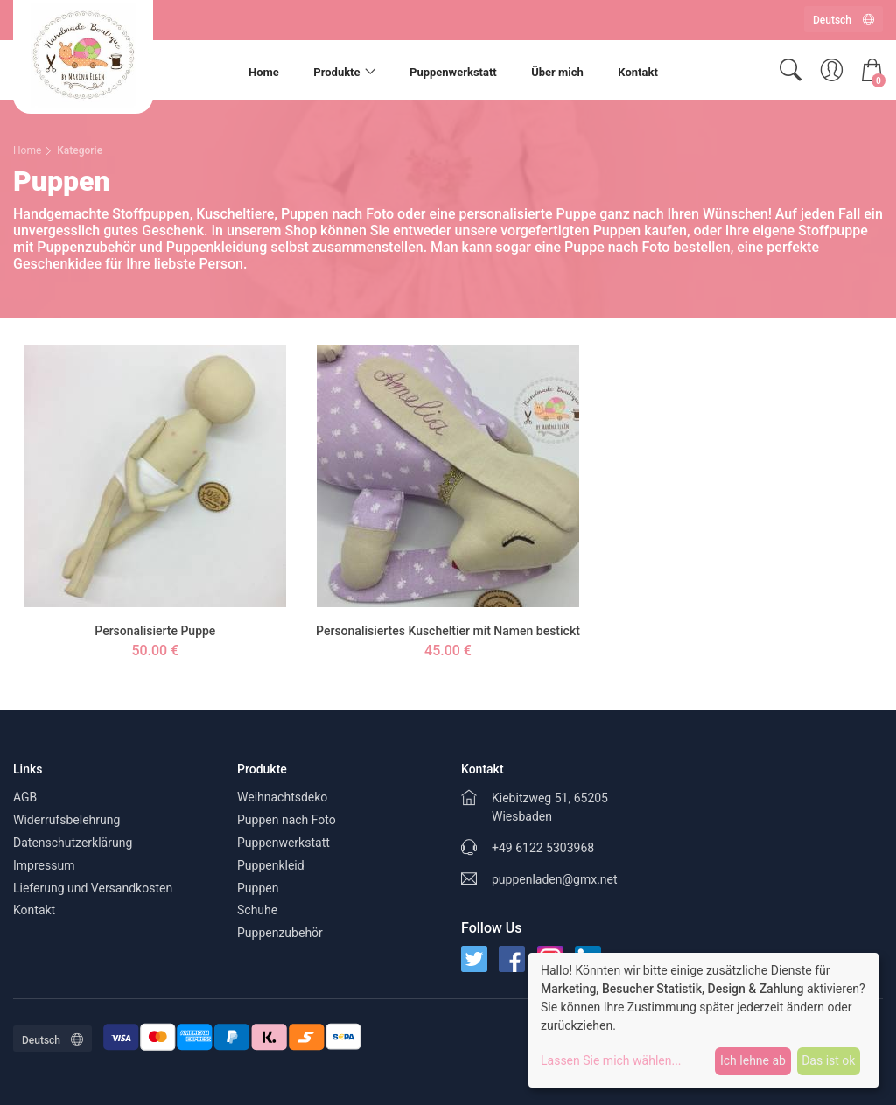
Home (263, 72)
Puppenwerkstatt (453, 72)
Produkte (336, 72)
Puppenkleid (270, 865)
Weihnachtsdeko (282, 797)
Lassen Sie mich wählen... (611, 1060)
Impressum (43, 865)
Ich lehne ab (753, 1060)
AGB (25, 797)
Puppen (257, 888)
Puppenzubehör (280, 933)
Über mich (557, 72)
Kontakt (637, 72)
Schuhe (257, 910)
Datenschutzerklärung (72, 843)
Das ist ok (828, 1060)
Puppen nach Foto (286, 820)
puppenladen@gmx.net (555, 879)
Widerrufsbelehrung (66, 820)
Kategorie (79, 150)
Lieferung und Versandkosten (92, 888)
